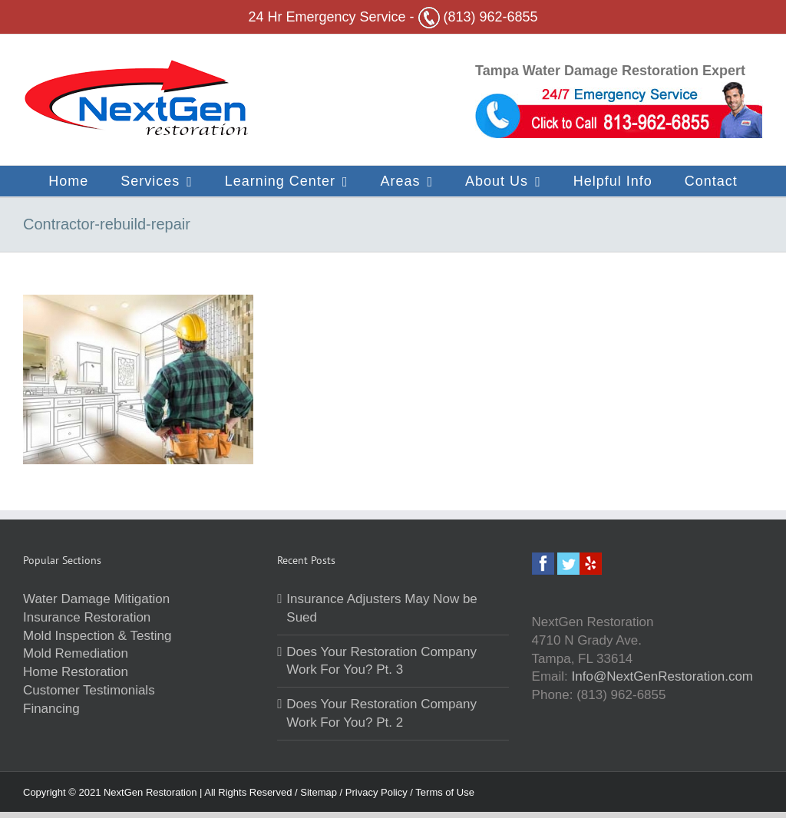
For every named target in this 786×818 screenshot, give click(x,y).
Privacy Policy (378, 792)
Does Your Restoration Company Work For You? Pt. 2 (381, 713)
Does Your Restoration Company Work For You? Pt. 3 (381, 661)
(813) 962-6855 (478, 17)
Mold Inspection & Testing (97, 635)
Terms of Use (444, 792)
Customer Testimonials (89, 690)
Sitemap (319, 792)
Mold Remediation (75, 653)
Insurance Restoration (86, 617)
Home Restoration (75, 672)
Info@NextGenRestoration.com (662, 676)
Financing (51, 708)
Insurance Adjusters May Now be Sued (381, 608)
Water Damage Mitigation (96, 599)
